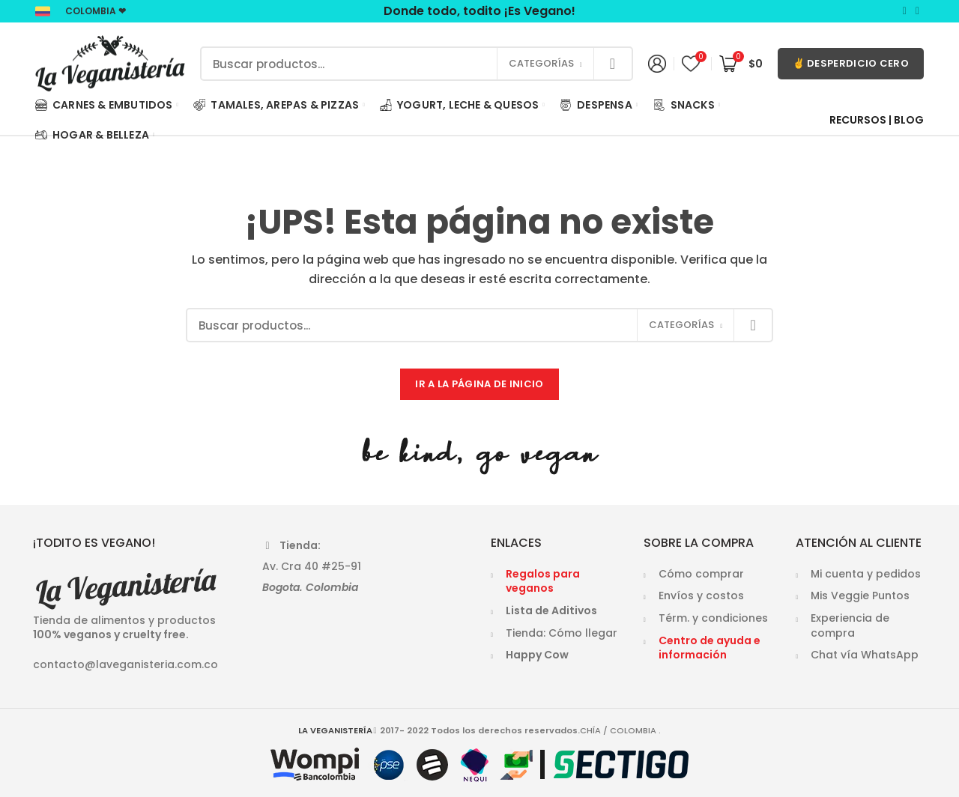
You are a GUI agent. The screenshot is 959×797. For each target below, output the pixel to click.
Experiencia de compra (850, 625)
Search (613, 63)
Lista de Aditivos (551, 610)
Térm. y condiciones (713, 617)
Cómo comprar (701, 573)
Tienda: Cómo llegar (561, 632)
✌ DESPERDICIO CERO (851, 63)
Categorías (541, 63)
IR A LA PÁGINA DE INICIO (479, 384)
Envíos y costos (701, 595)
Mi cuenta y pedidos (866, 573)
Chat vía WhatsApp (865, 654)
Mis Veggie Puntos (860, 595)
